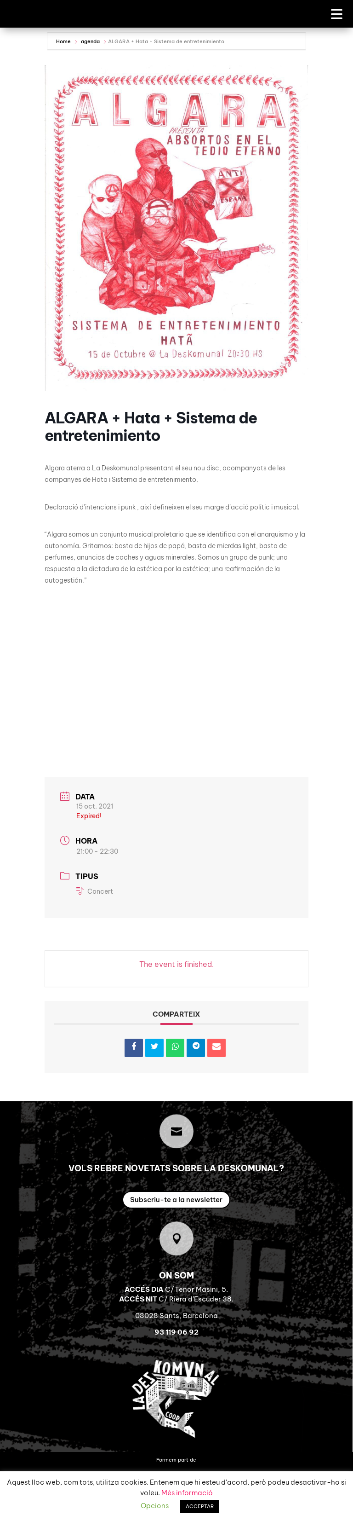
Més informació (187, 1492)
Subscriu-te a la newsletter (176, 1212)
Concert (94, 904)
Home (64, 54)
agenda (90, 54)
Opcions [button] (155, 1505)
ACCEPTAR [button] (200, 1506)
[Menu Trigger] (336, 13)
